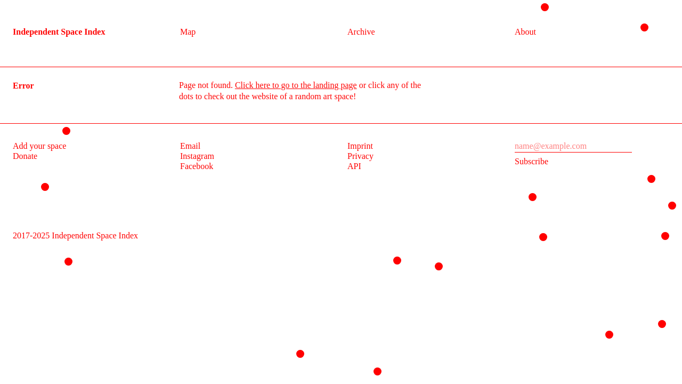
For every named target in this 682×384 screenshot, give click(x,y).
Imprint (360, 145)
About (525, 31)
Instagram (197, 156)
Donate (25, 156)
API (354, 166)
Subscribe (531, 161)
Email (190, 145)
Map (188, 31)
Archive (361, 31)
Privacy (360, 156)
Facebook (196, 166)
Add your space (39, 145)
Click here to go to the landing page (296, 85)
